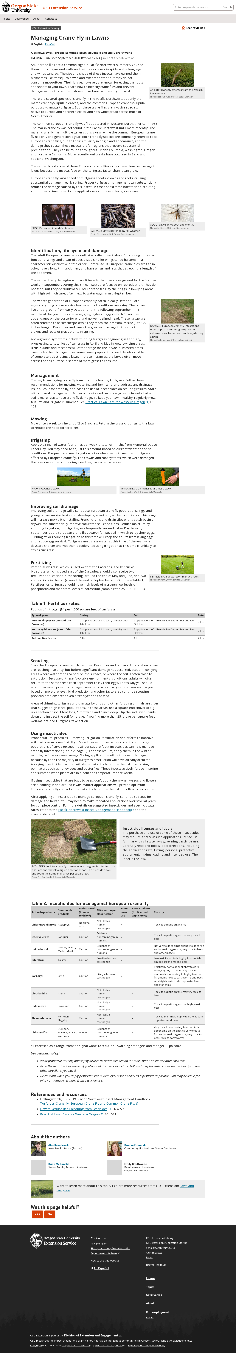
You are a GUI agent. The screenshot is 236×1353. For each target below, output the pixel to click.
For (158, 1312)
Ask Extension (99, 1243)
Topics (6, 18)
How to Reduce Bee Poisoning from (76, 1109)
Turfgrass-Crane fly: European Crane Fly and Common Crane (89, 1103)
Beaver (156, 1264)
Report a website (105, 1253)
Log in (150, 1317)
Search (227, 7)
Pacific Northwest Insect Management (96, 810)
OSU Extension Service (62, 7)
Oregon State (77, 1345)
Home (150, 1278)
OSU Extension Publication (167, 1243)
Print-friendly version (120, 58)
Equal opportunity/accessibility (146, 1345)
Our (154, 1252)
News (149, 1257)
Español (50, 44)
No (49, 1214)
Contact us (51, 18)
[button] (177, 75)
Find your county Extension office (110, 1248)
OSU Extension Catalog (45, 28)
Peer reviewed (193, 28)
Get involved (22, 18)
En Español (101, 1268)
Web (110, 1345)
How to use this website (105, 1260)
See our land (172, 1340)
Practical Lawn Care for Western (116, 402)
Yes (37, 1214)
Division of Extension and (92, 1335)
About (36, 18)
